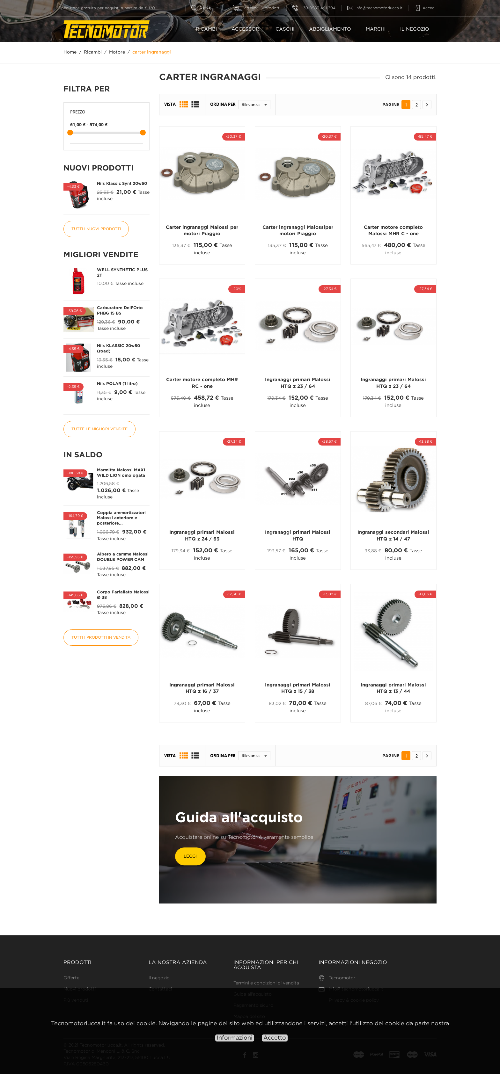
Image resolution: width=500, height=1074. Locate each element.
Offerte (71, 978)
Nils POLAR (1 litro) (117, 384)
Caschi (285, 29)
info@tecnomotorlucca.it (374, 8)
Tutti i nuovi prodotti (96, 229)
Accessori (246, 29)
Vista (170, 104)
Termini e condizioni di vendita (266, 983)
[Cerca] (209, 7)
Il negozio (414, 29)
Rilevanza (256, 104)
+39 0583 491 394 (313, 8)
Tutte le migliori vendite (99, 429)
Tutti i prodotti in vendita (100, 637)
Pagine (390, 104)
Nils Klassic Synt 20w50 (122, 183)
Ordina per (223, 104)
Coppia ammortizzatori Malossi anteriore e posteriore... (121, 518)
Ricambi (206, 29)
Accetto (274, 1038)
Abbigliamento (330, 29)
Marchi (376, 29)
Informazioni (235, 1038)
